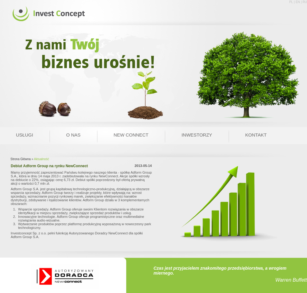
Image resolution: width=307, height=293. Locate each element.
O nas (73, 134)
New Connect (131, 134)
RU (305, 2)
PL (291, 2)
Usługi (24, 134)
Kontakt (256, 134)
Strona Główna (20, 159)
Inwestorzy (197, 134)
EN (298, 2)
